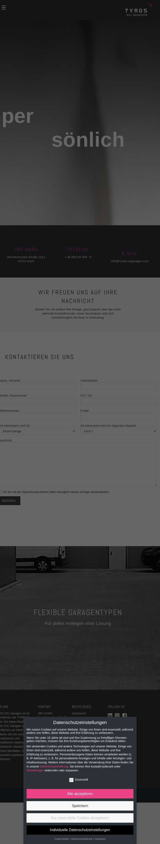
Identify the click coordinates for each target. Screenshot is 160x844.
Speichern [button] (80, 806)
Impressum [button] (100, 839)
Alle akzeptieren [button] (80, 794)
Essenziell (78, 779)
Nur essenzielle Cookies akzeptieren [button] (80, 818)
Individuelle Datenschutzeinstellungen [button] (80, 830)
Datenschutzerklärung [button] (82, 839)
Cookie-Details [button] (61, 839)
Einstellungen (35, 770)
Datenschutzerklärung (54, 766)
